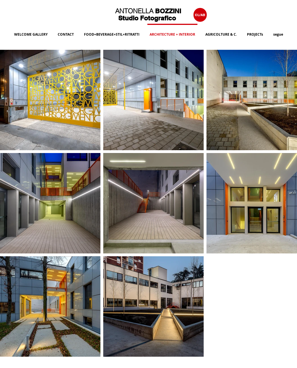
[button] (112, 32)
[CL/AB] (200, 15)
